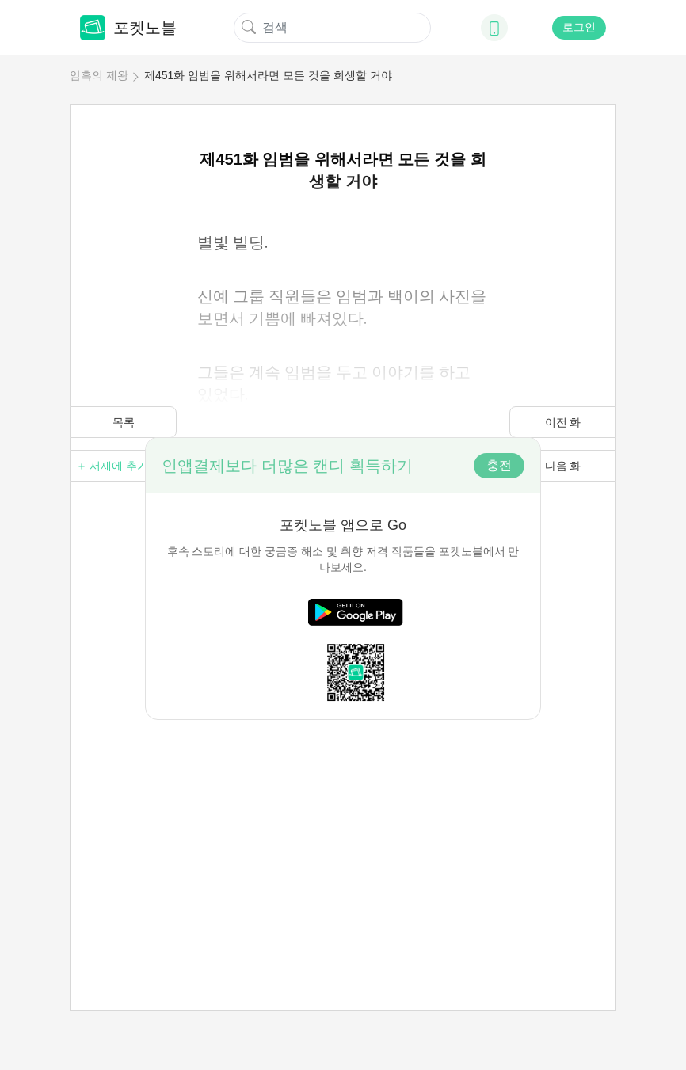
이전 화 (563, 422)
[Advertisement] (343, 831)
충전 (499, 465)
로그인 (579, 27)
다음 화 (563, 465)
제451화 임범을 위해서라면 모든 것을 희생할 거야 (268, 75)
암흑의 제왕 (99, 75)
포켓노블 (128, 27)
